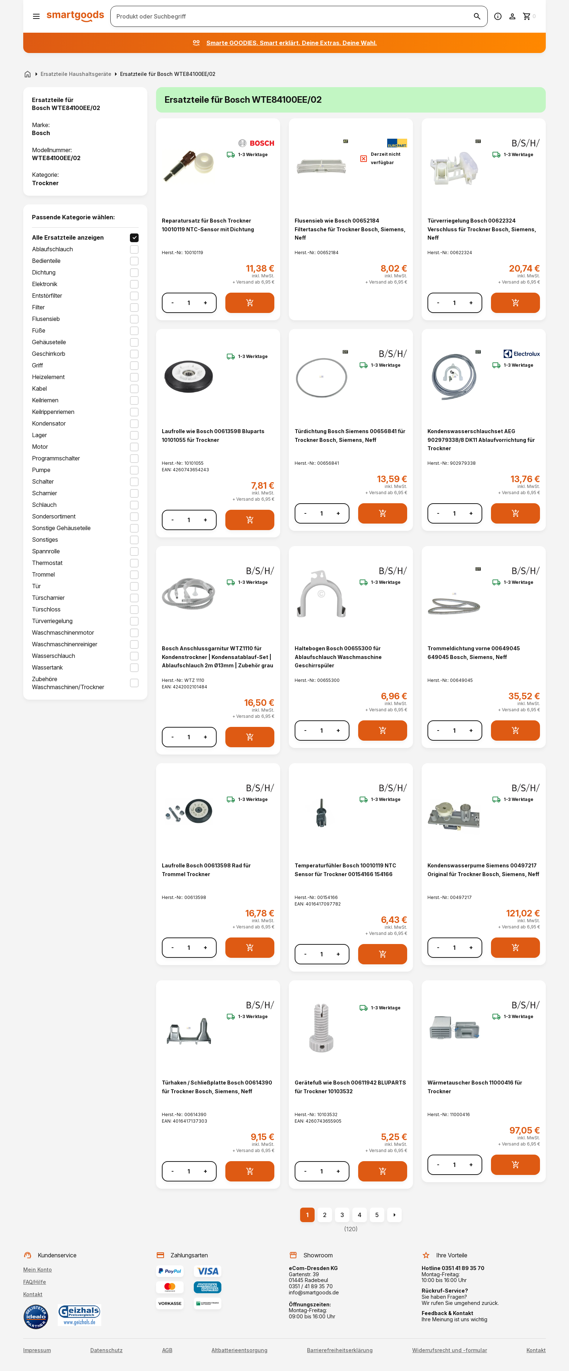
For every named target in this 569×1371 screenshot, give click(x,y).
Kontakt (32, 1294)
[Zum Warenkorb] (530, 16)
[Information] (498, 16)
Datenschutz (106, 1350)
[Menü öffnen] (36, 16)
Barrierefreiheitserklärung (340, 1350)
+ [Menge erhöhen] (205, 302)
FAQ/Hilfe (34, 1282)
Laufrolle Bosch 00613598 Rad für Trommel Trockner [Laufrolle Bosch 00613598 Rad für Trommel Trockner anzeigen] (206, 869)
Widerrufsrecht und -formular (449, 1350)
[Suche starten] (477, 16)
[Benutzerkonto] (512, 16)
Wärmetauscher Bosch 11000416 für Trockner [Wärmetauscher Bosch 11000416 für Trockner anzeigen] (474, 1086)
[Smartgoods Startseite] (75, 16)
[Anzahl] (189, 303)
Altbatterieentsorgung (239, 1350)
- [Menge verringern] (172, 302)
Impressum (37, 1350)
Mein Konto (37, 1269)
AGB (167, 1350)
